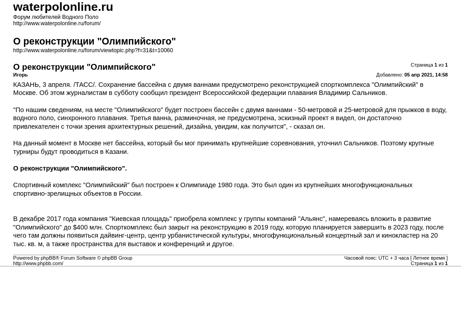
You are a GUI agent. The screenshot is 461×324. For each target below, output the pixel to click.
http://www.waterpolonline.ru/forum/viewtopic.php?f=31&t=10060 (93, 50)
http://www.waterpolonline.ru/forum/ (57, 23)
